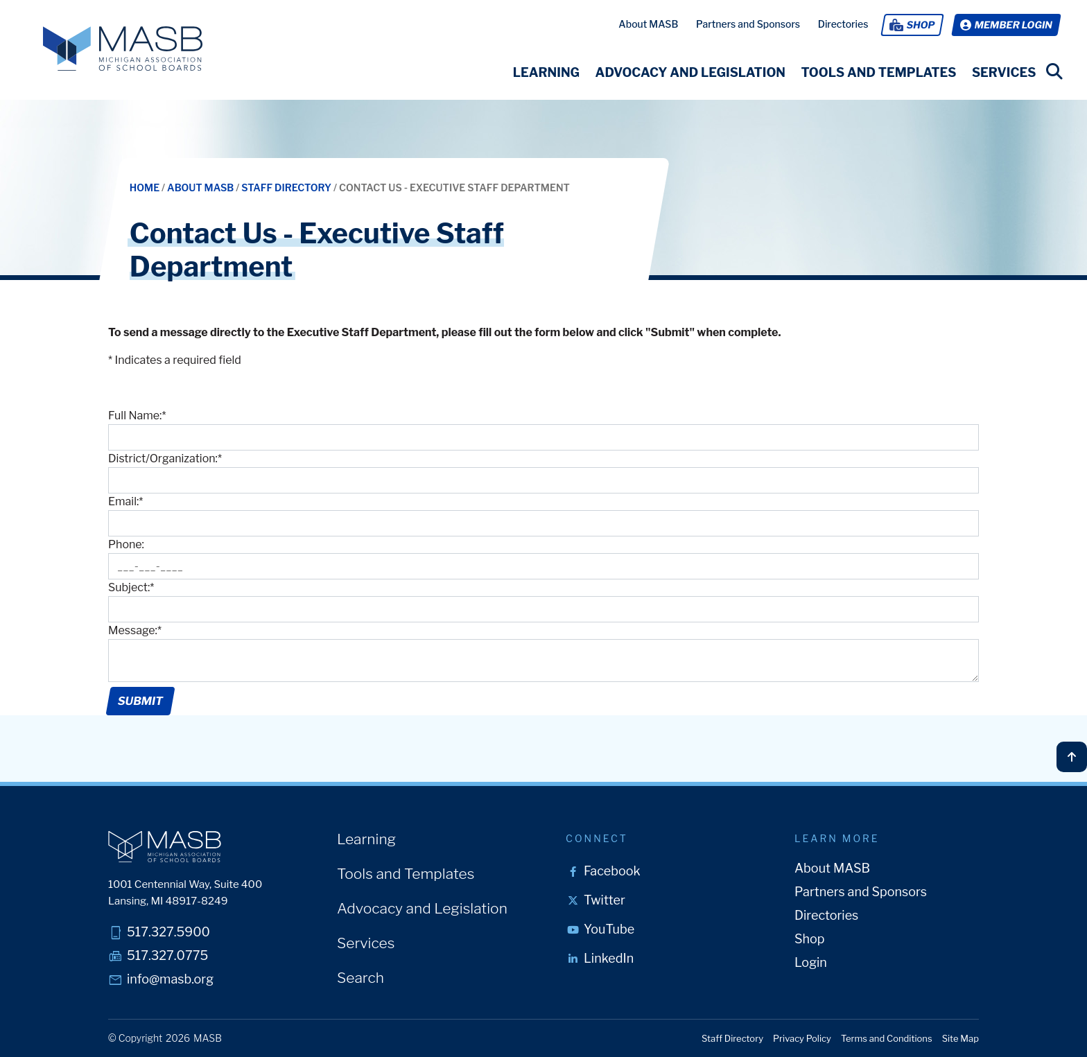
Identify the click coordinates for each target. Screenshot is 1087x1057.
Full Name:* (137, 415)
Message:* (135, 630)
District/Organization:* (165, 458)
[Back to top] (1071, 757)
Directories (843, 24)
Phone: (126, 544)
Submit (140, 701)
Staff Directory (287, 187)
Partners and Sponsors (748, 24)
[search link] (1054, 71)
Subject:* (131, 587)
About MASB (648, 24)
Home (146, 187)
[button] (546, 73)
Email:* (125, 501)
